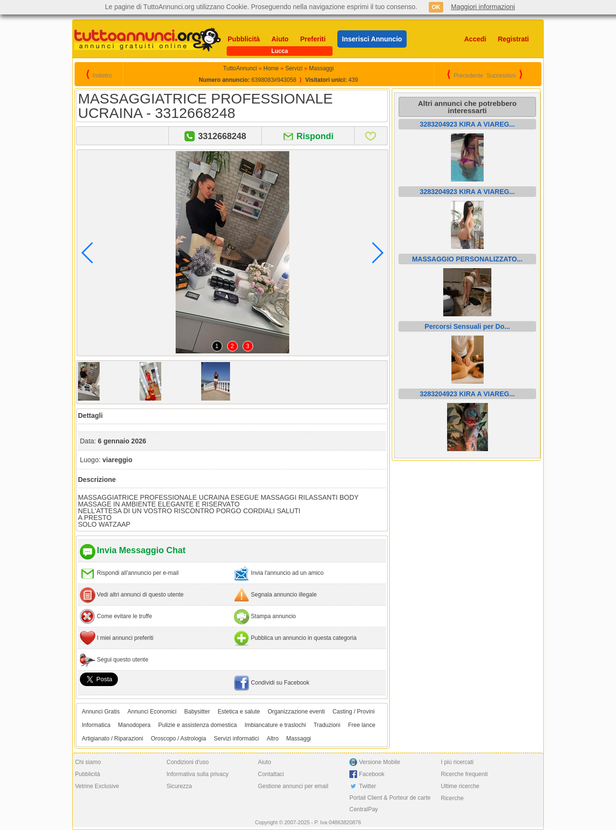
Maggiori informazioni (483, 7)
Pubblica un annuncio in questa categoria (304, 638)
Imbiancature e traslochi (275, 725)
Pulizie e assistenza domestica (197, 725)
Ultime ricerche (460, 786)
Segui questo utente (122, 659)
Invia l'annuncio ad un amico (287, 573)
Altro (273, 738)
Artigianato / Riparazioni (112, 738)
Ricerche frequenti (464, 774)
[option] (109, 381)
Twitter (367, 786)
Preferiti (313, 39)
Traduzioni (327, 725)
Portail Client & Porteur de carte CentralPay (390, 803)
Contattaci (271, 774)
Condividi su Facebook (280, 682)
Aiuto (280, 39)
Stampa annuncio (273, 616)
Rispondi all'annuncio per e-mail (138, 573)
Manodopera (134, 725)
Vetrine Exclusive (97, 786)
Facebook (372, 774)
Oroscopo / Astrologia (178, 738)
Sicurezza (179, 786)
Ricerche (452, 798)
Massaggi (321, 68)
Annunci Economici (152, 711)
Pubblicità (244, 39)
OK (436, 7)
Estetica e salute (239, 711)
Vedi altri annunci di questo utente (140, 594)
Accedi (475, 39)
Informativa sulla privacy (198, 774)
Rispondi (315, 136)
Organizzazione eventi (296, 711)
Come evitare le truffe (124, 616)
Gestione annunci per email (293, 786)
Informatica (96, 725)
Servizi (294, 68)
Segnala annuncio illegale (284, 594)
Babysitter (197, 711)
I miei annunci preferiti (125, 638)
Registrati (513, 39)
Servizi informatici (236, 738)
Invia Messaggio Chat (141, 550)
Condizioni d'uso (188, 762)
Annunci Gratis (101, 711)
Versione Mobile (379, 762)
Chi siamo (88, 762)
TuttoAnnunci (240, 68)
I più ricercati (457, 762)
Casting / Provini (353, 711)
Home (271, 68)
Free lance (361, 725)
